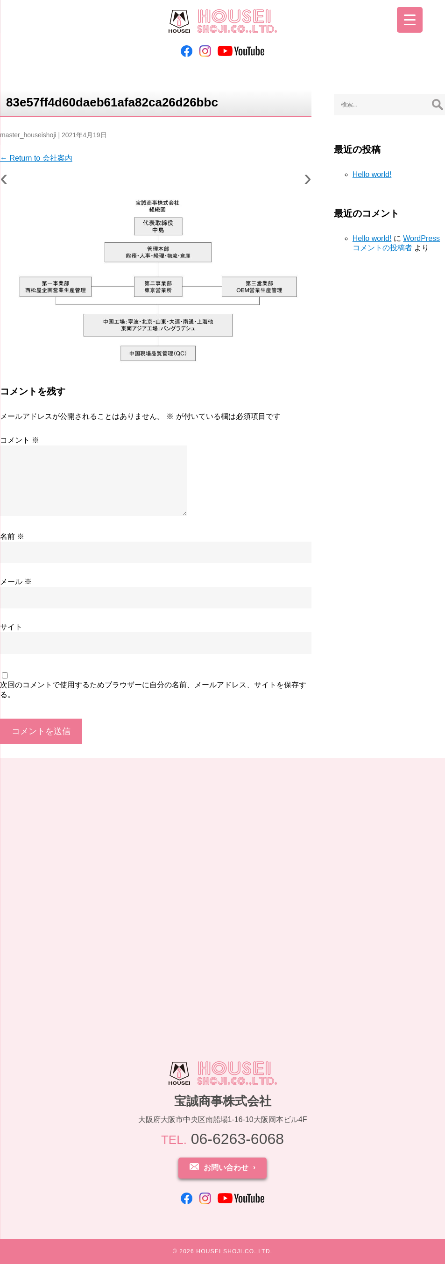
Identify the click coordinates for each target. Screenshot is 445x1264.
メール (16, 582)
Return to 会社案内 (36, 158)
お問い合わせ (226, 1168)
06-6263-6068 (222, 1138)
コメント (19, 440)
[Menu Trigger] (410, 20)
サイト (11, 627)
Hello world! (372, 174)
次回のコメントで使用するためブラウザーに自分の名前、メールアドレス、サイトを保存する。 (153, 690)
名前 (12, 536)
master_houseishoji (28, 135)
